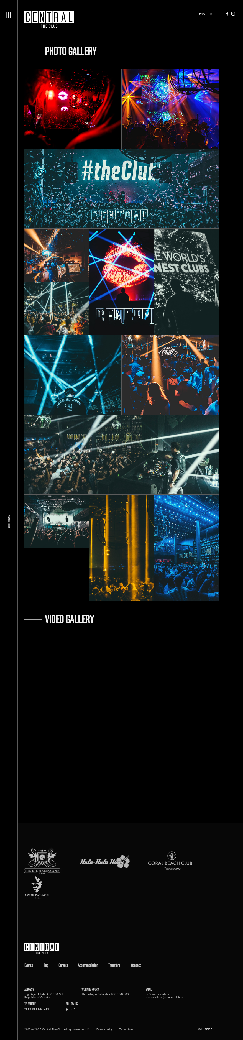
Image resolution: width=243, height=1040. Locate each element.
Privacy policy (104, 1029)
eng (202, 14)
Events (28, 965)
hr (210, 14)
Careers (63, 965)
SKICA (208, 1029)
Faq (46, 965)
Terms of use (126, 1029)
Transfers (114, 965)
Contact (136, 965)
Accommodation (88, 965)
